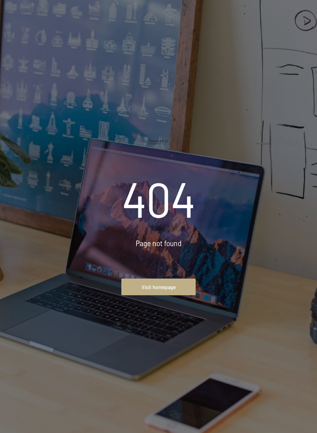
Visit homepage (158, 287)
